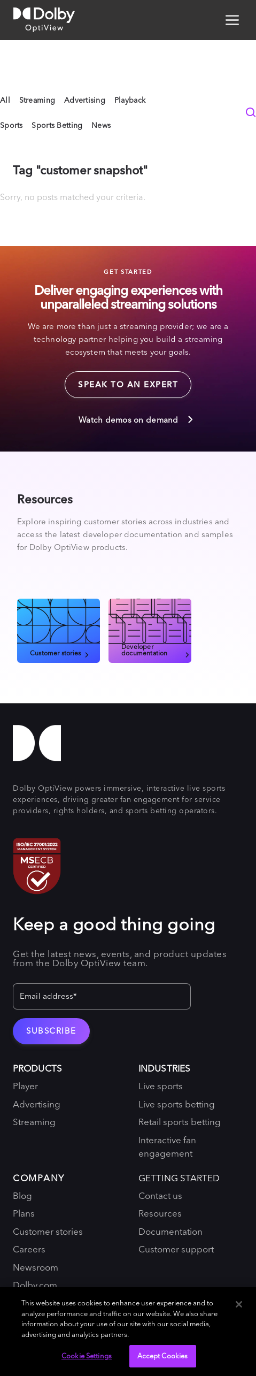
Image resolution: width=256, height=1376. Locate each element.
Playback (129, 100)
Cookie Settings (86, 1355)
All (5, 100)
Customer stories (60, 652)
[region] (128, 1331)
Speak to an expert (121, 380)
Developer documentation (156, 649)
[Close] (239, 1304)
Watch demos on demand (137, 419)
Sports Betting (57, 125)
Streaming (37, 100)
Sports (11, 125)
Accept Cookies (162, 1355)
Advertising (84, 100)
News (101, 125)
